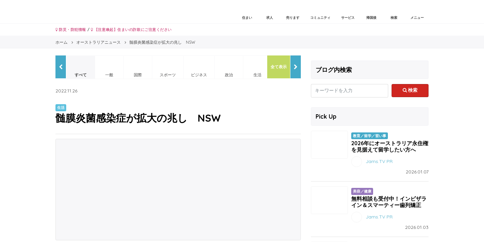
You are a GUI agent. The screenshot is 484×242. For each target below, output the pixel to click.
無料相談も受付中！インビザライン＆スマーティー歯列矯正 (389, 201)
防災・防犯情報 (70, 29)
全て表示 (279, 66)
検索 (410, 90)
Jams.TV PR (379, 161)
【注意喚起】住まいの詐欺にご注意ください (131, 29)
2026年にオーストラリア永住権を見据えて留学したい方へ (389, 146)
